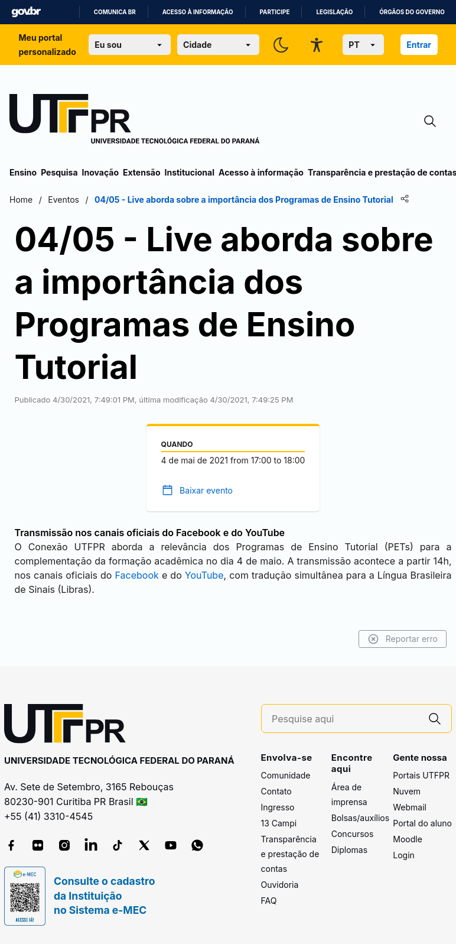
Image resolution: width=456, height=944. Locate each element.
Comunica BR (115, 12)
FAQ (269, 901)
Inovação (100, 172)
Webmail (409, 807)
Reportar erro (402, 639)
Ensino (23, 172)
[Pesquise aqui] (345, 719)
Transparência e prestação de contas (290, 854)
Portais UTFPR (421, 775)
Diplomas (349, 850)
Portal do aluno (422, 823)
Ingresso (278, 807)
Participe (275, 12)
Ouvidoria (280, 885)
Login (404, 855)
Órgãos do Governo (411, 12)
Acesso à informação (197, 12)
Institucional (189, 172)
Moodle (407, 839)
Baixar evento (206, 490)
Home (20, 199)
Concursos (352, 834)
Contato (276, 791)
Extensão (141, 172)
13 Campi (279, 823)
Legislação (334, 12)
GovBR (26, 12)
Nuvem (407, 791)
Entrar (418, 45)
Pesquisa (59, 172)
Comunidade (286, 775)
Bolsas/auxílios (360, 818)
